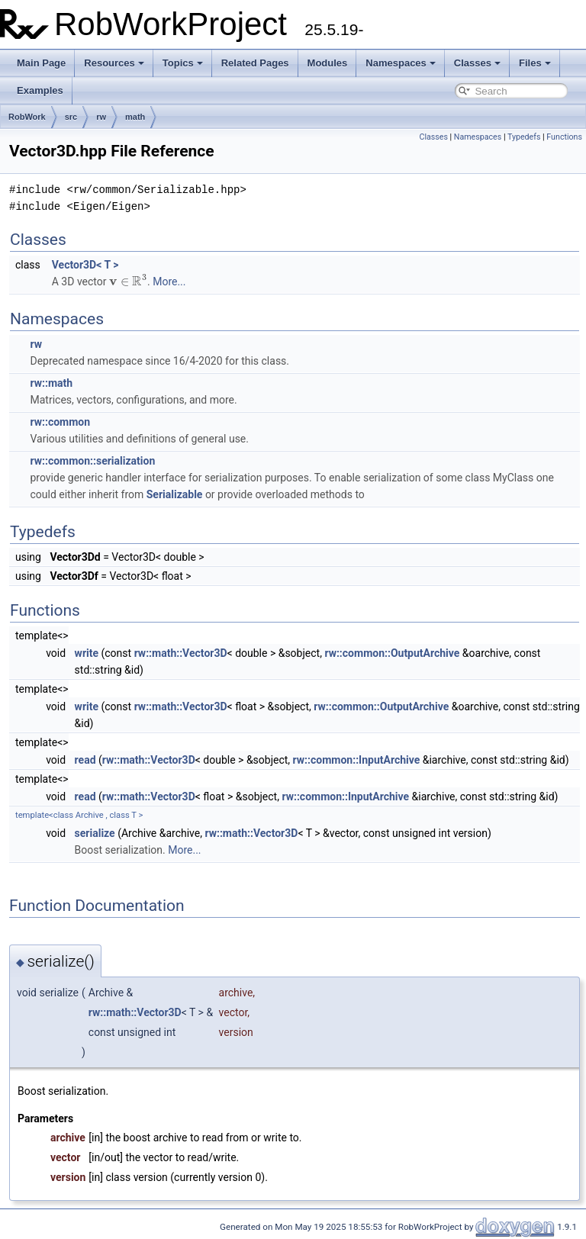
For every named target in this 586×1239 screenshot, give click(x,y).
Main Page (41, 63)
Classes (477, 63)
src (71, 116)
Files (535, 63)
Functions (564, 137)
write (86, 653)
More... (169, 281)
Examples (40, 90)
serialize (95, 833)
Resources (113, 63)
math (135, 116)
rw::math (51, 383)
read (85, 760)
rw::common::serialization (92, 461)
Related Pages (255, 63)
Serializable (174, 494)
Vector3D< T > (85, 265)
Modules (327, 63)
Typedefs (524, 137)
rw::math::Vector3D (180, 653)
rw (101, 116)
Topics (183, 63)
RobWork (27, 116)
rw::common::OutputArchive (391, 653)
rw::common (60, 422)
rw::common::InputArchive (356, 760)
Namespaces (400, 63)
